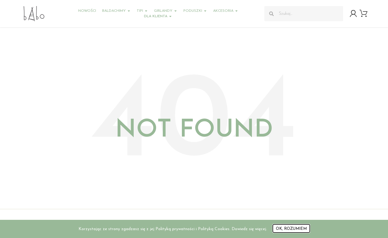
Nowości (87, 11)
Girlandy (165, 11)
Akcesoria (225, 11)
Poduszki (195, 11)
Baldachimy (116, 11)
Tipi (142, 11)
